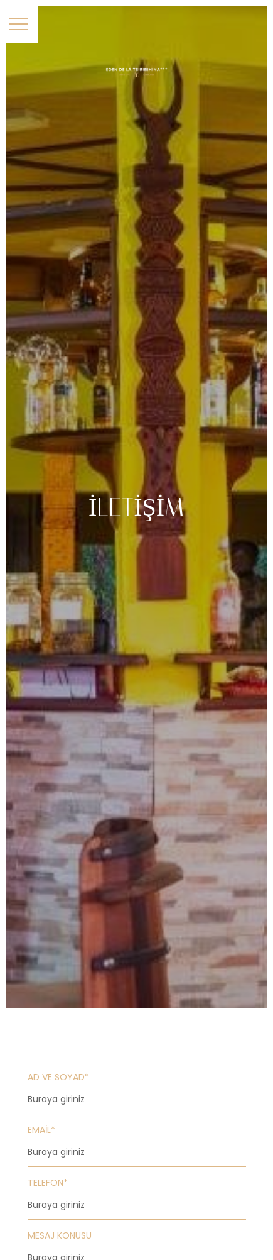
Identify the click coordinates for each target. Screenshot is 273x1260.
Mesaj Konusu (60, 1235)
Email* (41, 1130)
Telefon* (48, 1182)
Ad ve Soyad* (58, 1077)
